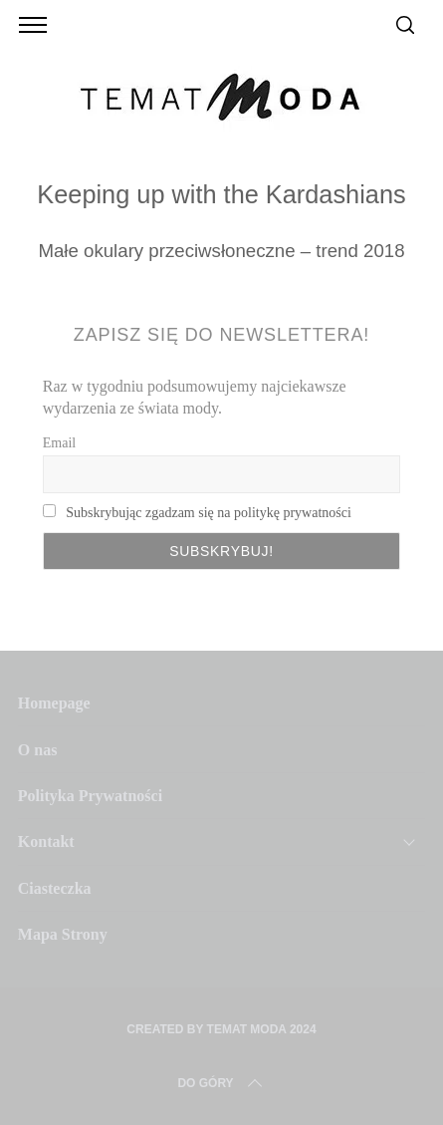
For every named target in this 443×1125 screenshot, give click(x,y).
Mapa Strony (63, 934)
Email (59, 442)
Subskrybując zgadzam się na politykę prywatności (208, 512)
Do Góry (221, 1083)
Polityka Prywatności (90, 795)
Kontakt (46, 841)
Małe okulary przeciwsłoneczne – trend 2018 (221, 250)
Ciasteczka (55, 888)
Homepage (54, 703)
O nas (38, 749)
